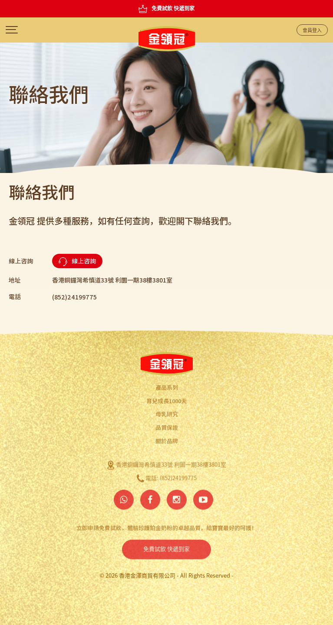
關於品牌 (166, 439)
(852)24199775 (178, 476)
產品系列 (166, 386)
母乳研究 (166, 413)
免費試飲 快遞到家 (166, 548)
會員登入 (312, 30)
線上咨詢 (77, 261)
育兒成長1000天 (166, 399)
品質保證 (166, 426)
